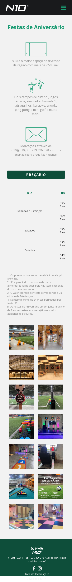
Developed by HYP (37, 578)
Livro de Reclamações (37, 574)
